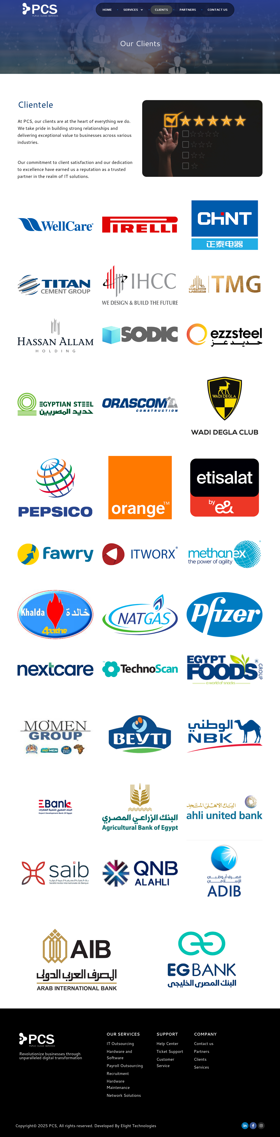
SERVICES (133, 10)
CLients (161, 9)
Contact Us (218, 9)
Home (107, 9)
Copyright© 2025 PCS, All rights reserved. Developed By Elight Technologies (85, 1125)
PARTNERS (188, 9)
